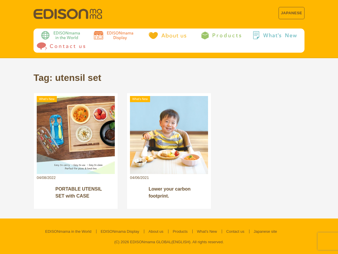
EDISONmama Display (120, 231)
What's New (207, 231)
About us (156, 231)
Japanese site (265, 231)
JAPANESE (291, 13)
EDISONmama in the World (68, 231)
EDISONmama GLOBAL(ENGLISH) (160, 242)
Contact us (235, 231)
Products (180, 231)
